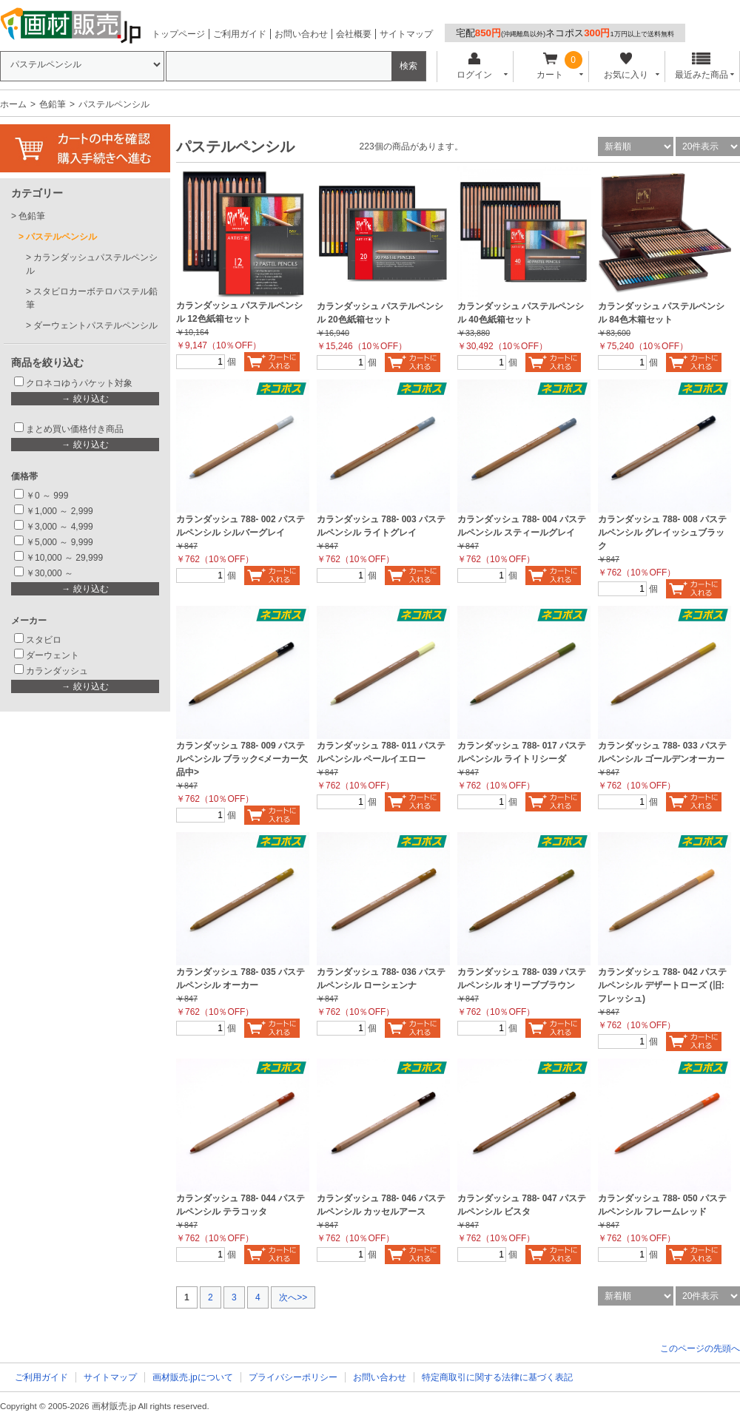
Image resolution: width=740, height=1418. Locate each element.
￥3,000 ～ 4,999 (59, 526)
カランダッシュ (57, 671)
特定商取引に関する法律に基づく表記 (497, 1377)
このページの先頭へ (700, 1348)
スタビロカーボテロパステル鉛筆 (92, 298)
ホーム (13, 104)
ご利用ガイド (239, 34)
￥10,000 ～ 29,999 (64, 558)
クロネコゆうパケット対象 (79, 383)
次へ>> (293, 1297)
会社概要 (353, 34)
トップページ (178, 34)
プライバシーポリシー (293, 1377)
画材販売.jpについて (192, 1377)
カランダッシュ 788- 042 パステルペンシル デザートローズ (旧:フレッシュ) (662, 985)
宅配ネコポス (565, 32)
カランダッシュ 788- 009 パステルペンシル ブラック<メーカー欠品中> (242, 758)
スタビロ (43, 640)
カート (550, 66)
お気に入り (625, 66)
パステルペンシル (61, 237)
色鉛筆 (52, 104)
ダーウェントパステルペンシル (95, 325)
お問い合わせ (301, 34)
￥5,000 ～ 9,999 (59, 542)
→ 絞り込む (84, 399)
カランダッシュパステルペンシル (92, 264)
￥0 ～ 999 (47, 495)
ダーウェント (52, 655)
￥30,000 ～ (50, 573)
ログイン (474, 66)
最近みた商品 (701, 66)
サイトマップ (406, 34)
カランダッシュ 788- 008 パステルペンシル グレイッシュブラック (662, 532)
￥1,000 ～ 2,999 (59, 511)
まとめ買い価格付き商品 (75, 429)
